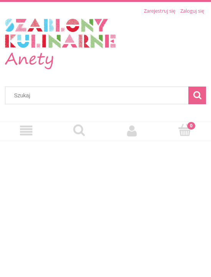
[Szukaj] (197, 95)
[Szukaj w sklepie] (98, 95)
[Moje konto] (132, 131)
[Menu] (26, 131)
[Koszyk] (185, 130)
